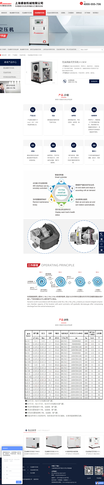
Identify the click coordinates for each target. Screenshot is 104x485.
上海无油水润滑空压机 (49, 49)
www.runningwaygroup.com (69, 482)
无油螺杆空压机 (27, 13)
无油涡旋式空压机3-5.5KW (35, 55)
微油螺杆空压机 (14, 13)
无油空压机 (23, 55)
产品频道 (15, 55)
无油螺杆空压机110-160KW (53, 451)
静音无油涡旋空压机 (35, 49)
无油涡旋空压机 (39, 13)
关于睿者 (87, 13)
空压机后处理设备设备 (10, 77)
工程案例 (70, 13)
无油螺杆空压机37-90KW (32, 451)
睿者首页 (4, 13)
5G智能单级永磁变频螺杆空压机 (75, 451)
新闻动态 (79, 13)
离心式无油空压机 (71, 49)
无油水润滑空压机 (52, 13)
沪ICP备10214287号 (63, 477)
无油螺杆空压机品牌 (13, 49)
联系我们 (95, 13)
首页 (9, 55)
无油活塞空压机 (61, 49)
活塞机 (63, 13)
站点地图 (32, 473)
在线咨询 (94, 81)
